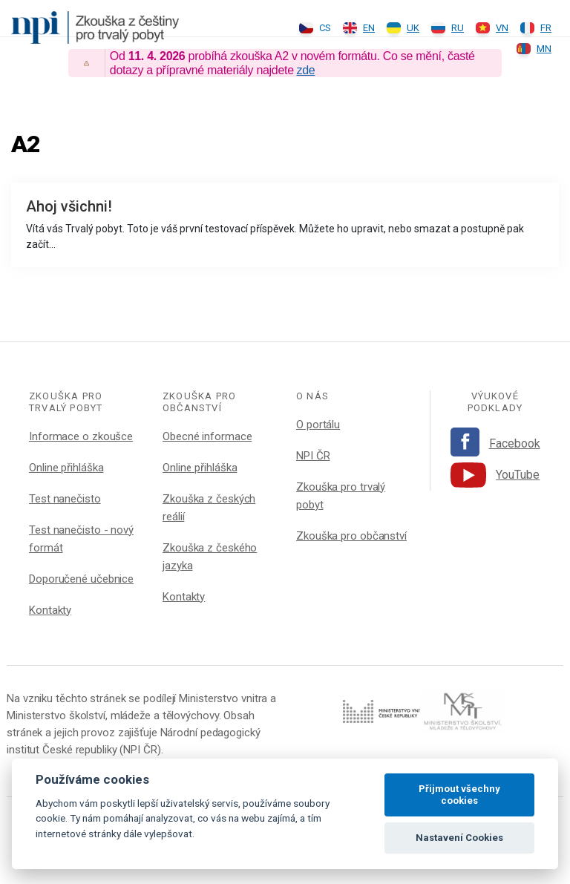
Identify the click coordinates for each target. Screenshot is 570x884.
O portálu (318, 424)
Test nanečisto (65, 498)
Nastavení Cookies (459, 837)
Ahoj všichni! (69, 206)
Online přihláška (66, 467)
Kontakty (50, 610)
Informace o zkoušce (81, 436)
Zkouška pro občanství (351, 536)
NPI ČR (313, 455)
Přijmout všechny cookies (459, 794)
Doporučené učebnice (81, 579)
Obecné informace (207, 436)
